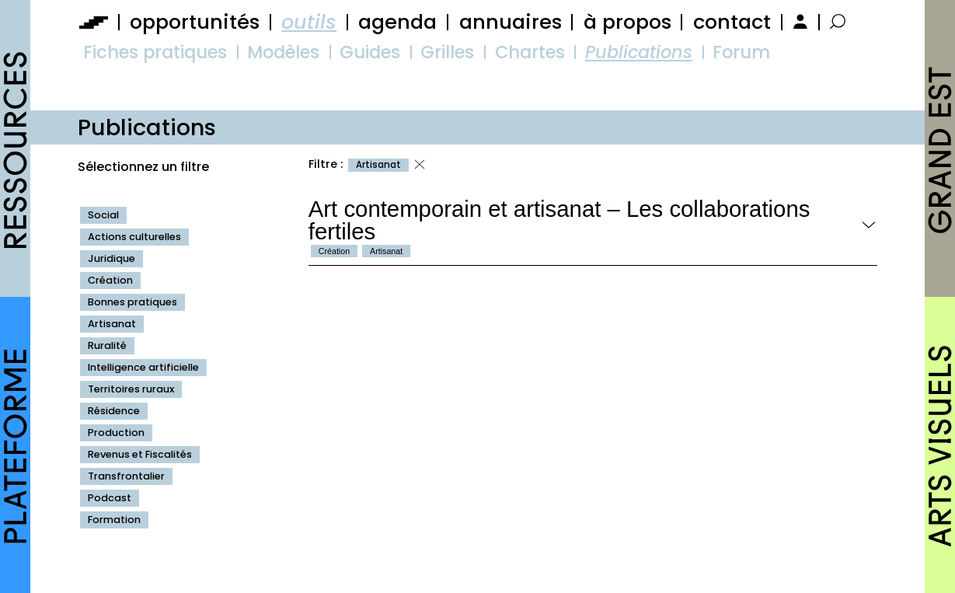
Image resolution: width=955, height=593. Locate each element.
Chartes (530, 52)
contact (732, 22)
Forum (741, 52)
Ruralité (107, 345)
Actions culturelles (134, 236)
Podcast (109, 497)
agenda (397, 22)
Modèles (283, 52)
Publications (638, 52)
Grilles (447, 52)
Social (103, 215)
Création (110, 280)
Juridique (111, 258)
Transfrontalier (126, 476)
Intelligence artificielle (143, 367)
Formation (114, 519)
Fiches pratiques (155, 52)
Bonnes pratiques (132, 302)
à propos (627, 22)
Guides (370, 52)
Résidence (114, 410)
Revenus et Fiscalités (140, 454)
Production (116, 432)
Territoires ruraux (131, 389)
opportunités (195, 22)
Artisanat (112, 323)
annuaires (510, 22)
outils (308, 22)
